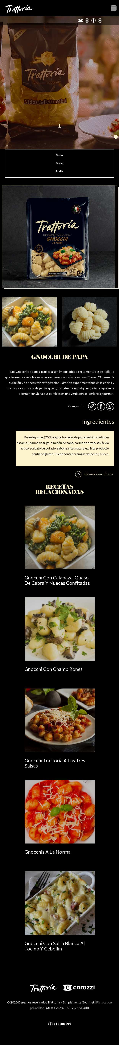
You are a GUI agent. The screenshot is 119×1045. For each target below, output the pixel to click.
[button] (116, 137)
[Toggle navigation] (113, 8)
